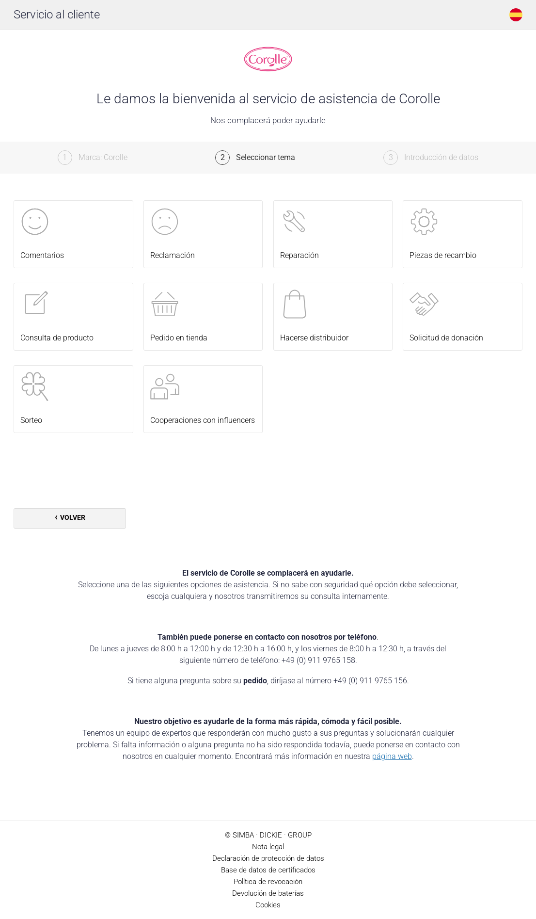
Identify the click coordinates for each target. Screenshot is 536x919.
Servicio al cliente (57, 14)
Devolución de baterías (268, 893)
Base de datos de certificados (268, 870)
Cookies (268, 905)
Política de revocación (268, 881)
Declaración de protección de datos (268, 858)
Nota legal (268, 846)
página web (392, 756)
